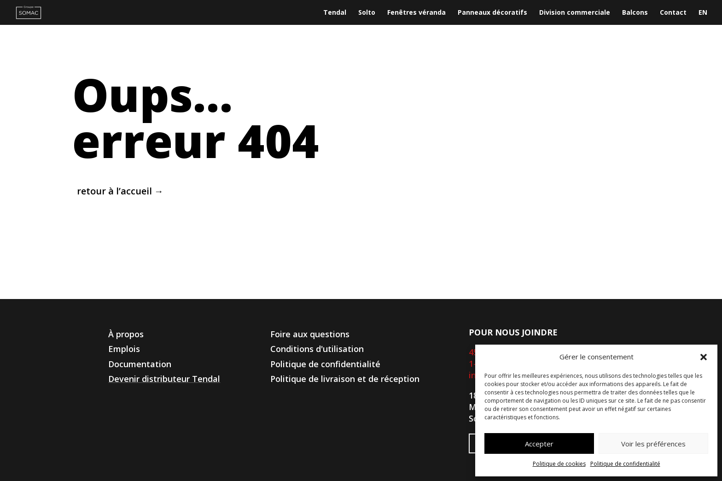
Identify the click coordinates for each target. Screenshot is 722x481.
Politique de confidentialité (625, 464)
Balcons (635, 13)
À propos (126, 334)
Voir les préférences (653, 443)
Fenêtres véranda (416, 13)
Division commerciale (574, 13)
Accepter (539, 443)
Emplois (124, 348)
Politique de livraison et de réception (344, 378)
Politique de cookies (559, 464)
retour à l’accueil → (120, 191)
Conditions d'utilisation (317, 348)
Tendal (334, 13)
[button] (703, 357)
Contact (673, 13)
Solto (366, 13)
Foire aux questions (309, 334)
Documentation (139, 364)
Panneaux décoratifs (492, 13)
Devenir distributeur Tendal (164, 378)
